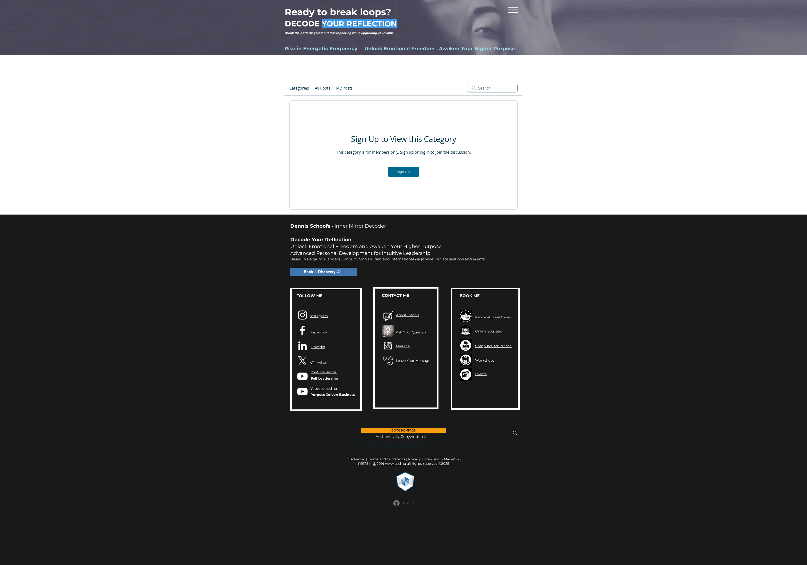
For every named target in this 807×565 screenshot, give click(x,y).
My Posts (344, 88)
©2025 (443, 463)
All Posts (322, 88)
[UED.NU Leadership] (302, 376)
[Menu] (513, 10)
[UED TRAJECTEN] (466, 316)
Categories (299, 88)
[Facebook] (302, 330)
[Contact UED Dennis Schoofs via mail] (388, 346)
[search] (493, 88)
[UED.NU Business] (302, 391)
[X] (302, 361)
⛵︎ (374, 463)
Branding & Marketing (442, 459)
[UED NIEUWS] (388, 316)
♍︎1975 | (364, 463)
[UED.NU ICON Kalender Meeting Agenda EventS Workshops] (466, 374)
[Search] (515, 433)
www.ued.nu (396, 463)
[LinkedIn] (302, 346)
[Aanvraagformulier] (388, 331)
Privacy (414, 459)
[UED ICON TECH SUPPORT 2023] (466, 345)
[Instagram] (302, 315)
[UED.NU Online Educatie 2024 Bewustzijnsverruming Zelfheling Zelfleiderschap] (466, 331)
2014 (380, 463)
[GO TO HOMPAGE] (403, 430)
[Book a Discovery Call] (323, 272)
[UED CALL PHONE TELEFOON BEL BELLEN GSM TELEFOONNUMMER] (388, 360)
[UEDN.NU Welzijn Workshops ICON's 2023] (466, 360)
